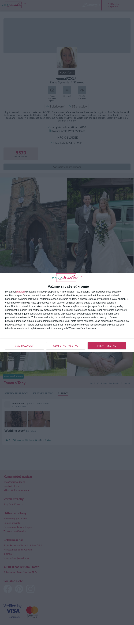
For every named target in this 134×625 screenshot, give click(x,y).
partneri (20, 291)
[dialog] (67, 312)
